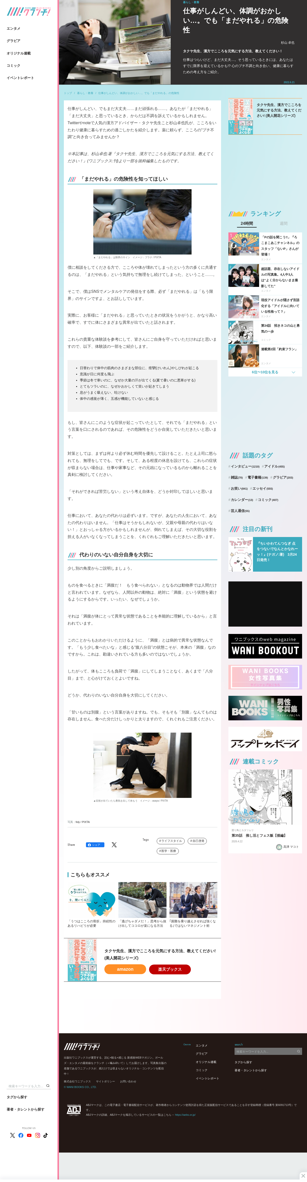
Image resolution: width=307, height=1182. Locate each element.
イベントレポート (20, 78)
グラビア (13, 41)
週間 (284, 224)
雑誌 (237, 477)
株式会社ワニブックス (77, 1081)
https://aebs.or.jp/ (185, 1114)
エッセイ (262, 488)
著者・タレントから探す (25, 1109)
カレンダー (242, 500)
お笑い (239, 488)
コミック (13, 65)
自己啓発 (198, 841)
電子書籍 (258, 477)
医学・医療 (168, 851)
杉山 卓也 (288, 42)
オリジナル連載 (19, 53)
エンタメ (13, 28)
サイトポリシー (105, 1081)
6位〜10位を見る (265, 372)
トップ (68, 93)
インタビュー (245, 466)
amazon (125, 969)
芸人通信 (240, 511)
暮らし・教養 (85, 93)
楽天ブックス (170, 969)
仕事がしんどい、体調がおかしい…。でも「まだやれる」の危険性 (138, 93)
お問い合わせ (128, 1081)
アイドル (274, 466)
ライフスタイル (171, 841)
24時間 (247, 224)
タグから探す (17, 1097)
